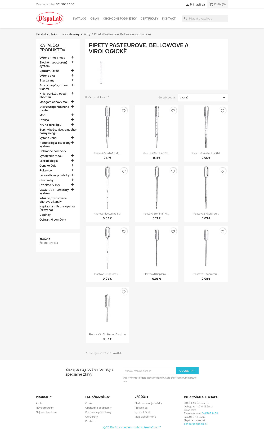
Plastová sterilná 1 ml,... (156, 213)
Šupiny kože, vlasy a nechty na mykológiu (58, 131)
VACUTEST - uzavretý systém (54, 191)
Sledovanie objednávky (148, 403)
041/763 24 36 (65, 4)
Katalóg (79, 18)
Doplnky (45, 215)
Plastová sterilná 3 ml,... (107, 153)
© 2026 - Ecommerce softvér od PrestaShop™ (132, 427)
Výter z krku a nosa (52, 58)
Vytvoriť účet (142, 412)
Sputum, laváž (49, 71)
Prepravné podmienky (98, 412)
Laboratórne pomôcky (54, 175)
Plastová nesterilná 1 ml (107, 213)
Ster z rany (46, 80)
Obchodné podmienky (120, 18)
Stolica (44, 120)
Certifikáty (149, 18)
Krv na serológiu (50, 125)
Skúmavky (46, 180)
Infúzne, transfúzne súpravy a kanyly (53, 199)
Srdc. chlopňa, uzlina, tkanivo (53, 87)
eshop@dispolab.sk (195, 423)
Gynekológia (47, 165)
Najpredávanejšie (46, 412)
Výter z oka (47, 76)
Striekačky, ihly (49, 185)
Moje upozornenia (145, 416)
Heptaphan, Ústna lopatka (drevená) (57, 208)
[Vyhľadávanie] (205, 18)
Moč (42, 115)
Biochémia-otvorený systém (53, 64)
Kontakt (169, 18)
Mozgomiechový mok (53, 102)
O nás (94, 18)
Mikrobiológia (48, 161)
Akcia (39, 403)
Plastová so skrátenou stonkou (107, 334)
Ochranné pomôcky (52, 151)
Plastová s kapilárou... (206, 213)
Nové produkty (44, 407)
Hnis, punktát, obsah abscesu (53, 95)
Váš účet (141, 397)
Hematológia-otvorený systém (54, 144)
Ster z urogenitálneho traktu (54, 108)
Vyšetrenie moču (50, 156)
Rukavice (45, 170)
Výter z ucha (47, 138)
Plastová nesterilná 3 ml (206, 153)
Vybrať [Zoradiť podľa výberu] (203, 98)
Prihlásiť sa (141, 407)
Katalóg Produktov (52, 47)
